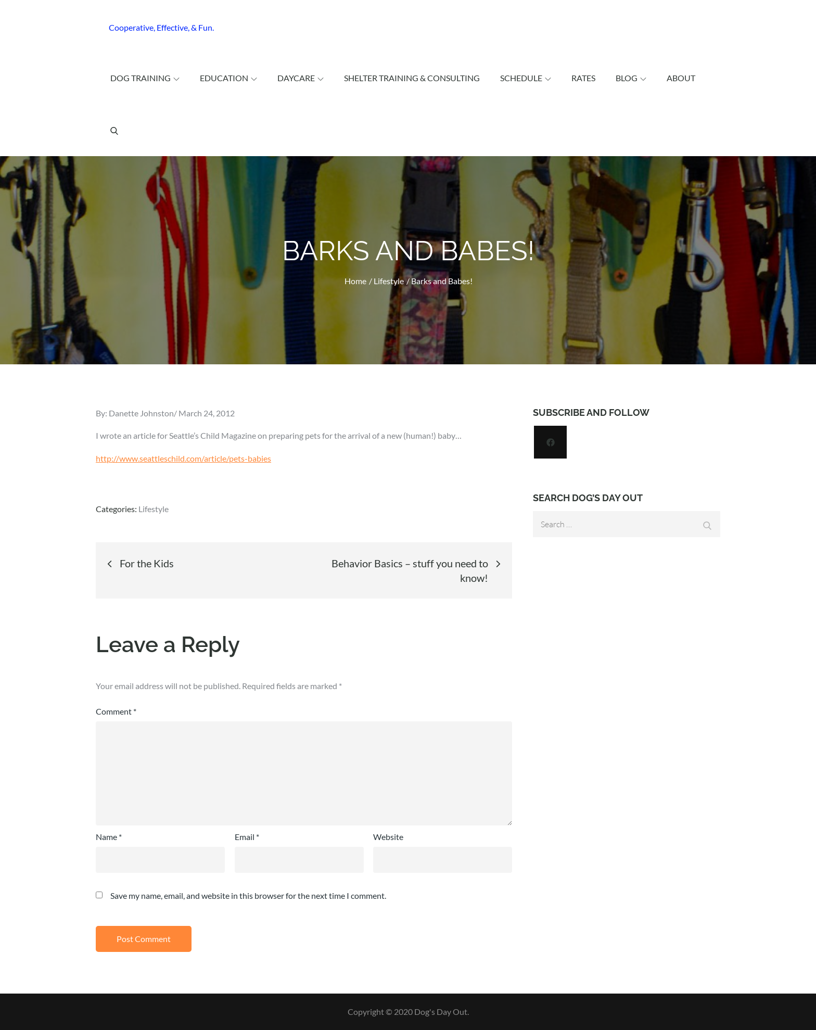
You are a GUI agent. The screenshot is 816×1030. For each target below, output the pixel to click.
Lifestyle (153, 509)
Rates (583, 78)
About (681, 78)
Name (109, 837)
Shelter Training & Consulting (412, 78)
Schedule (525, 78)
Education (228, 78)
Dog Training (145, 78)
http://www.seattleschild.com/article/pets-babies (183, 458)
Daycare (300, 78)
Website (388, 837)
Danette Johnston (141, 413)
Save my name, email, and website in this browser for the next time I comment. (248, 896)
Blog (631, 78)
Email (247, 837)
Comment (116, 711)
